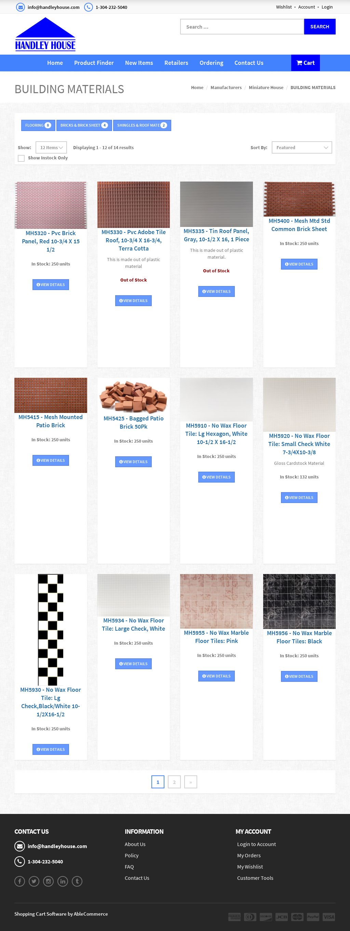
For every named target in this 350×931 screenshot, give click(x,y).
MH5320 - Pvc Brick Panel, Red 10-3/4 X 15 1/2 (51, 241)
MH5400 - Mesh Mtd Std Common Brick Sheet (299, 225)
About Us (135, 844)
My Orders (249, 855)
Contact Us (249, 63)
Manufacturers (226, 87)
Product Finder (94, 63)
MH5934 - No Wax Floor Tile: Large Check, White (133, 624)
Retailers (176, 63)
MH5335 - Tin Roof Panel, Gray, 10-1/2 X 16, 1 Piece (216, 235)
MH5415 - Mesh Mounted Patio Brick (50, 421)
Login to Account (256, 844)
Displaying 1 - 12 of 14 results (103, 147)
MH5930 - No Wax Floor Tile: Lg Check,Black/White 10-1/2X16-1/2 (50, 702)
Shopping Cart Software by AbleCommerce (61, 914)
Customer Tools (255, 877)
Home (55, 63)
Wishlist (284, 7)
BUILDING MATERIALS (313, 87)
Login (327, 7)
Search (319, 26)
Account (306, 7)
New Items (139, 63)
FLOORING (38, 125)
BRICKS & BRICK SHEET (84, 125)
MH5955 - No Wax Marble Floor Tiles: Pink (216, 637)
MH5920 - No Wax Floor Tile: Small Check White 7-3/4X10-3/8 (299, 444)
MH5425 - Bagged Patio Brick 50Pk (134, 422)
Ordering (211, 63)
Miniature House (266, 87)
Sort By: (259, 147)
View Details (51, 284)
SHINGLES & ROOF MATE (142, 125)
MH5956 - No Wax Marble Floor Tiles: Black (299, 637)
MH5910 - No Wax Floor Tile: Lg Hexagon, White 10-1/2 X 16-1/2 (216, 433)
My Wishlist (250, 866)
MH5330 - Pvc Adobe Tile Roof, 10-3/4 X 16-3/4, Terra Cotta (134, 240)
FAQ (129, 866)
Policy (131, 855)
